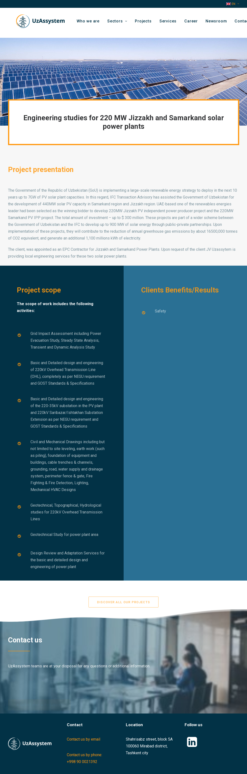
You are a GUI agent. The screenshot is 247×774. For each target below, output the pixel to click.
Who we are (91, 22)
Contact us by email (83, 739)
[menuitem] (232, 4)
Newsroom (220, 22)
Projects (147, 22)
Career (195, 22)
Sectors (121, 22)
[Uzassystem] (38, 22)
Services (171, 22)
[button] (192, 745)
